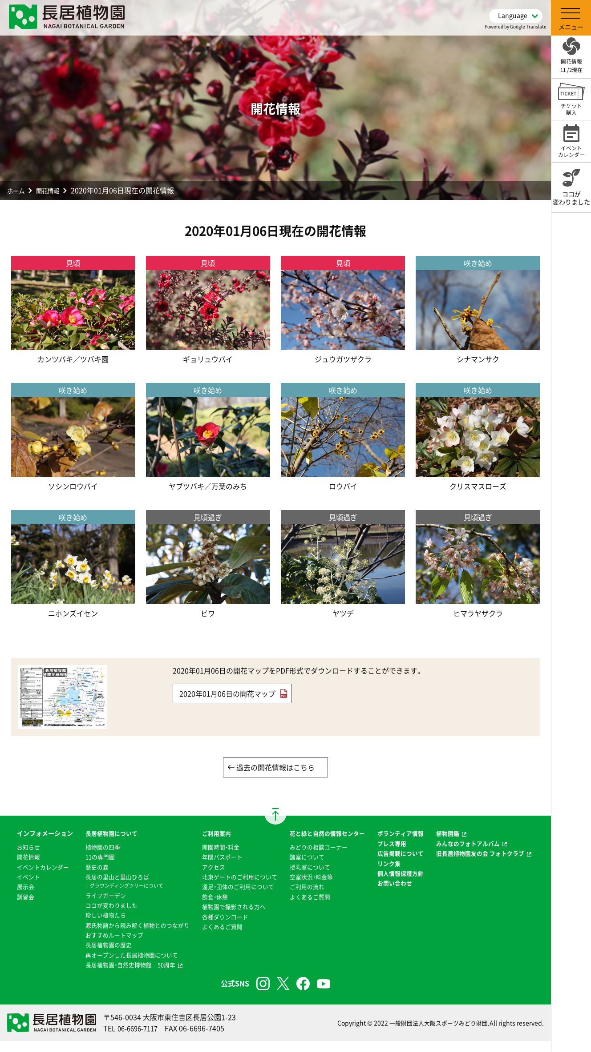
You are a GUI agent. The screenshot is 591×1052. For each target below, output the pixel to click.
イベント (18, 897)
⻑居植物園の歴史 (99, 955)
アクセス (208, 867)
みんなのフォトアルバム (475, 844)
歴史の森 (86, 867)
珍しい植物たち (95, 915)
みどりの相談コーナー (319, 857)
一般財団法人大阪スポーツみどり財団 (435, 1033)
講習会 (15, 917)
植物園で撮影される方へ (230, 917)
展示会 (15, 907)
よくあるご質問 (218, 936)
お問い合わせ (398, 913)
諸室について (306, 867)
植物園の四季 (92, 847)
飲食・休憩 (210, 907)
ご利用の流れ (306, 897)
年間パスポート (218, 857)
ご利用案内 (211, 834)
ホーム (17, 190)
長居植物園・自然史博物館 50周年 (122, 975)
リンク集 (392, 883)
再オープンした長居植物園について (124, 965)
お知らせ (18, 857)
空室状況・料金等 (311, 887)
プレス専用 (395, 853)
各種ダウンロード (221, 927)
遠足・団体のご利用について (235, 897)
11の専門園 (90, 857)
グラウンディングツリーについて (118, 886)
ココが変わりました (102, 905)
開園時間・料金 (216, 847)
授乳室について (310, 877)
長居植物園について (102, 834)
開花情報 (54, 190)
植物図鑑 (453, 834)
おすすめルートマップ (105, 945)
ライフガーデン (95, 896)
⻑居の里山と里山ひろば (108, 877)
